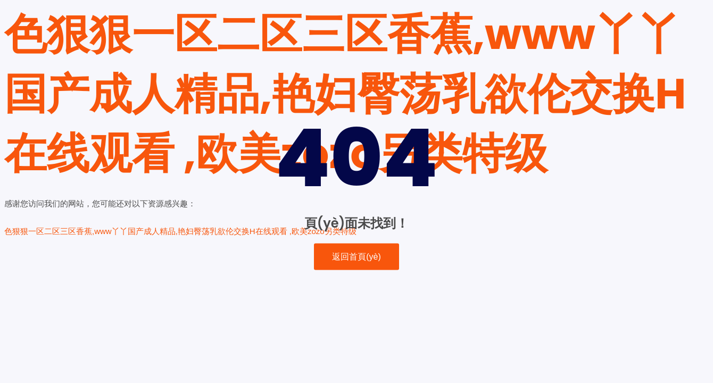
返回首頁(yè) (356, 256)
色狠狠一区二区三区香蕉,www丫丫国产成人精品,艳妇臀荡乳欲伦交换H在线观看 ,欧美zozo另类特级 (345, 93)
